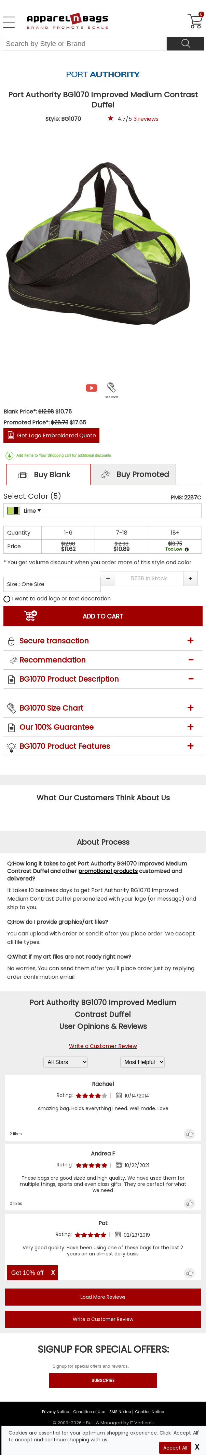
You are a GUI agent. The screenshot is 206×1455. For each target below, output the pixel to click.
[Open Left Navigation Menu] (9, 22)
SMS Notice (120, 1411)
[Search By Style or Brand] (84, 43)
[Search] (185, 43)
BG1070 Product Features (64, 746)
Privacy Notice (55, 1411)
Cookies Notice (149, 1411)
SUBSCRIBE (103, 1380)
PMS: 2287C (185, 497)
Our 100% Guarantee (56, 727)
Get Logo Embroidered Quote (56, 435)
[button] (108, 578)
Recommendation (52, 660)
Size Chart (111, 397)
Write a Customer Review (103, 1046)
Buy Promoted (134, 475)
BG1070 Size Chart (51, 708)
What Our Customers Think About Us (103, 798)
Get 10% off (27, 1272)
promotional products (108, 871)
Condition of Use (89, 1411)
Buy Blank (42, 475)
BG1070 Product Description (69, 679)
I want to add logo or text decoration (57, 598)
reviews (146, 119)
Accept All (175, 1447)
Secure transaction (54, 641)
